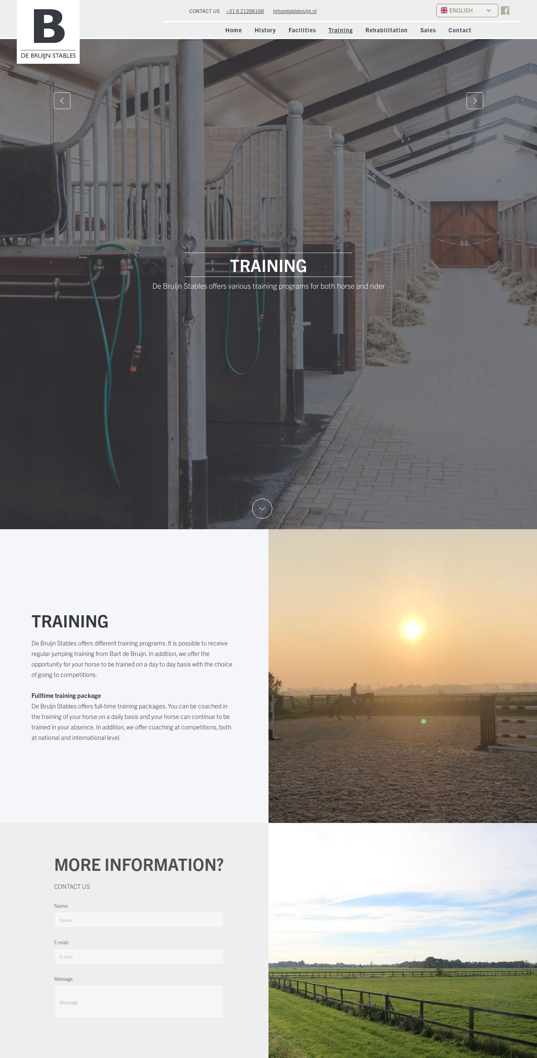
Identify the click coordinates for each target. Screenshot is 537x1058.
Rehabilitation (386, 30)
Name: (65, 905)
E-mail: (65, 942)
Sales (428, 30)
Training (340, 30)
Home (233, 30)
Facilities (302, 30)
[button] (467, 10)
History (265, 30)
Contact (460, 30)
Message (67, 978)
